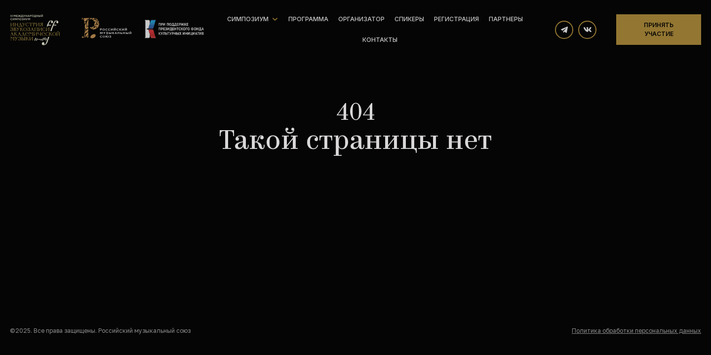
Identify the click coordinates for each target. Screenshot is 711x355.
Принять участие (658, 29)
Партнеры (506, 19)
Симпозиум (248, 19)
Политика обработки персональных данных (636, 330)
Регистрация (456, 19)
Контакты (379, 39)
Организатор (361, 19)
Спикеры (409, 19)
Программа (308, 19)
